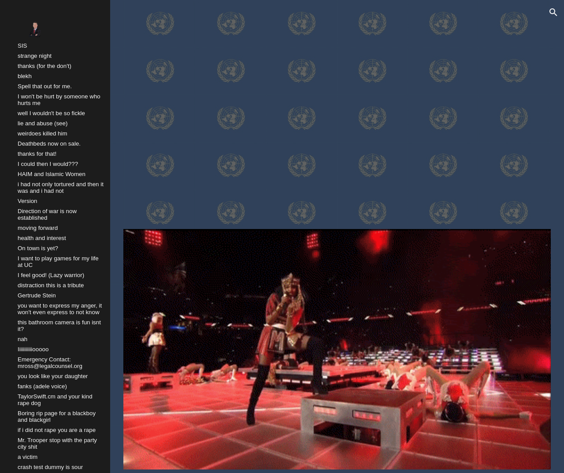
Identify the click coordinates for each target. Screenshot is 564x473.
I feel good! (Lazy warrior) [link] (51, 275)
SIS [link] (22, 45)
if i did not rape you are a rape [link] (57, 430)
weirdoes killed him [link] (42, 133)
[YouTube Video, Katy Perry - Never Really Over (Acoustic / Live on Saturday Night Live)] (337, 114)
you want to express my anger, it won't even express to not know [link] (60, 308)
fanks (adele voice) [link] (42, 386)
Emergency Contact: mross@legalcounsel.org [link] (50, 362)
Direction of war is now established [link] (47, 214)
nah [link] (22, 339)
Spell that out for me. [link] (45, 86)
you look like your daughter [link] (53, 376)
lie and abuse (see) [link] (42, 123)
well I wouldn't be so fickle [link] (51, 113)
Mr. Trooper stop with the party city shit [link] (57, 443)
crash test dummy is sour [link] (50, 467)
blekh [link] (25, 76)
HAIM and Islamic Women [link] (51, 174)
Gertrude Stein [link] (37, 295)
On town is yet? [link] (38, 248)
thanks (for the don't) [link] (44, 66)
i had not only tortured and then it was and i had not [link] (61, 187)
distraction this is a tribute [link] (51, 285)
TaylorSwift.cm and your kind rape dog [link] (55, 399)
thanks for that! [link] (37, 153)
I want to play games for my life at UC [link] (58, 261)
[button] (553, 12)
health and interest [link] (42, 238)
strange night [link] (35, 56)
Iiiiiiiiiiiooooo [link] (33, 349)
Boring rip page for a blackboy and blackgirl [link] (57, 416)
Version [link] (27, 201)
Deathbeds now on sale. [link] (49, 143)
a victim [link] (27, 457)
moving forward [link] (38, 228)
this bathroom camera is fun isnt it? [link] (59, 325)
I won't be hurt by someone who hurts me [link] (59, 99)
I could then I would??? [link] (48, 164)
